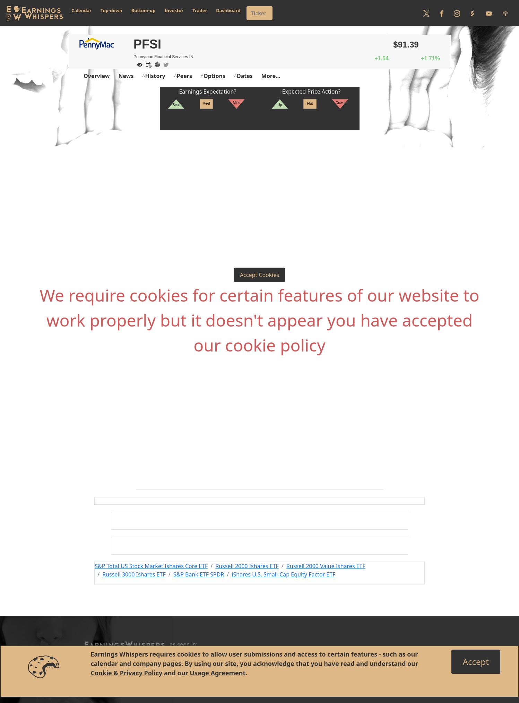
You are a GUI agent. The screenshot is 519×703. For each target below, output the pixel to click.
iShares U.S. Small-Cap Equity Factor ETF (283, 574)
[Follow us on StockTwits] (472, 13)
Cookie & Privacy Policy (127, 673)
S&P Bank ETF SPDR (198, 574)
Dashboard (228, 10)
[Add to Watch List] (137, 64)
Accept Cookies (259, 275)
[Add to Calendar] (147, 64)
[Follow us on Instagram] (457, 13)
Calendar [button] (81, 10)
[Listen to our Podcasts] (505, 13)
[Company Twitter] (164, 64)
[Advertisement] (260, 182)
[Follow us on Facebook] (442, 13)
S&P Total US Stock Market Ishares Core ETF (151, 566)
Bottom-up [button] (143, 10)
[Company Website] (156, 64)
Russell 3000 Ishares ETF (134, 574)
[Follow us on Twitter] (426, 13)
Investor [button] (174, 10)
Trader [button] (199, 10)
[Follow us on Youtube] (489, 13)
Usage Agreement (217, 673)
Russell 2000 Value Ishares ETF (325, 566)
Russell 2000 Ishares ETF (247, 566)
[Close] (475, 662)
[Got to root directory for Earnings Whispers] (33, 13)
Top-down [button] (111, 10)
